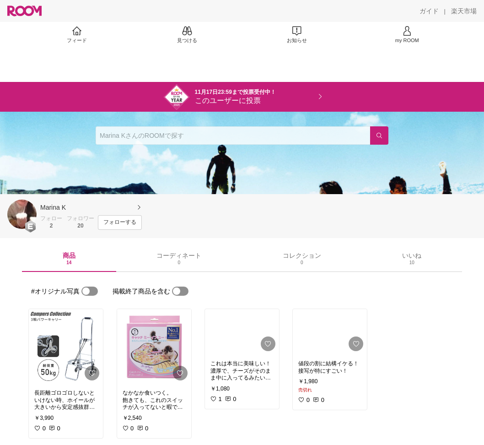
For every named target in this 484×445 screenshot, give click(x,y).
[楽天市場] (464, 11)
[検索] (379, 135)
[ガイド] (429, 11)
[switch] (89, 291)
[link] (66, 346)
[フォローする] (120, 222)
